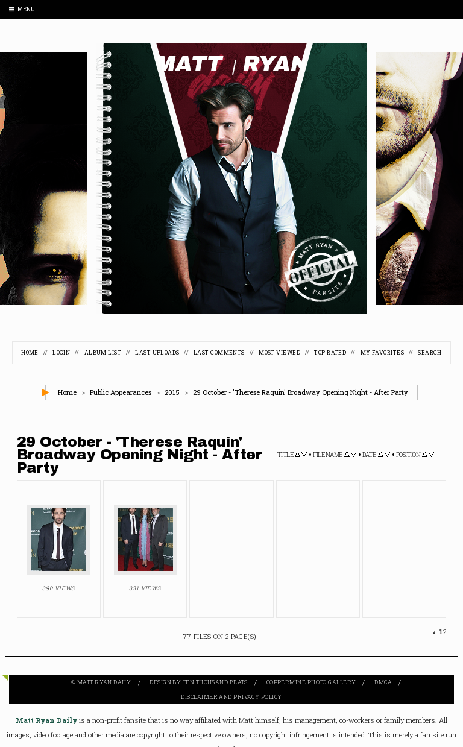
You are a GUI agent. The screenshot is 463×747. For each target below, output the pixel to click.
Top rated (330, 352)
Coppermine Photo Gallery (311, 682)
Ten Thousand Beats (215, 682)
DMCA (383, 682)
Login (61, 352)
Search (430, 352)
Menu (22, 9)
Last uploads (157, 352)
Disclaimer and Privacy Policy (231, 696)
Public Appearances (120, 392)
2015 (172, 392)
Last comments (219, 352)
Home (30, 352)
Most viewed (279, 352)
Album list (103, 352)
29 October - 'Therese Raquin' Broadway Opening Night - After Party (300, 392)
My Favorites (382, 352)
